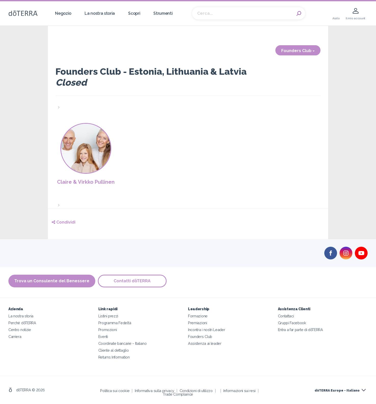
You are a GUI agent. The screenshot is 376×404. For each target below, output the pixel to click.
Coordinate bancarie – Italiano (122, 343)
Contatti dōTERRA (132, 280)
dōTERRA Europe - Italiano (337, 390)
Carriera (14, 336)
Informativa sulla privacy (154, 391)
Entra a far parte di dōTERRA (300, 330)
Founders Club (298, 50)
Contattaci (286, 316)
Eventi (103, 336)
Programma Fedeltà (114, 323)
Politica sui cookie (114, 391)
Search (298, 13)
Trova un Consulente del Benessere (51, 280)
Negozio (63, 13)
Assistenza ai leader (204, 343)
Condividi (63, 222)
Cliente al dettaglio (113, 350)
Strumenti (162, 13)
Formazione (198, 316)
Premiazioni (197, 323)
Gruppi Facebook (292, 323)
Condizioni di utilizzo (196, 391)
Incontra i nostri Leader (206, 330)
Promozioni (107, 330)
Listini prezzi (108, 316)
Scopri (134, 13)
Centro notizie (19, 330)
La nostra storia (100, 13)
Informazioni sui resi (239, 391)
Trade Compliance (178, 394)
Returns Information (114, 357)
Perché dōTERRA (22, 323)
